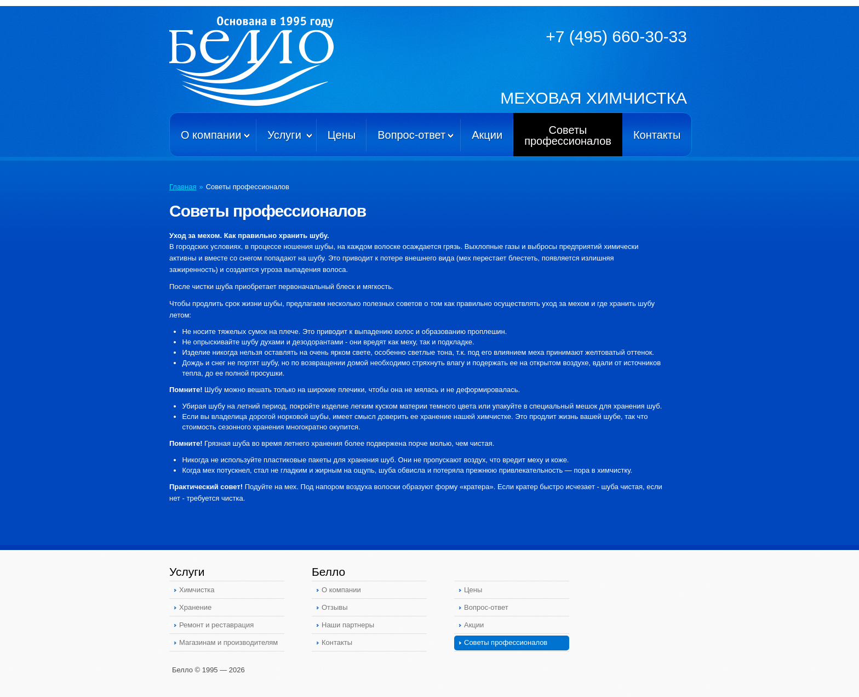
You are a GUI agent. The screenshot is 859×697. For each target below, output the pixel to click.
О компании (211, 135)
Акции (487, 135)
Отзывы (335, 607)
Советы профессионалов (505, 642)
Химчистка (197, 590)
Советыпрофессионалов (567, 135)
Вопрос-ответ (411, 135)
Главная (182, 187)
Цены (342, 135)
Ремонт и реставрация (216, 625)
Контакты (656, 135)
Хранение (195, 607)
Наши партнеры (348, 625)
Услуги (284, 135)
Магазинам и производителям (228, 642)
